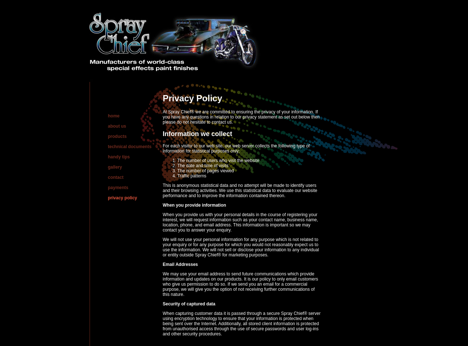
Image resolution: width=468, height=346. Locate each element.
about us (117, 126)
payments (118, 187)
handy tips (119, 156)
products (117, 136)
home (114, 116)
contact (116, 177)
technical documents (129, 146)
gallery (115, 167)
